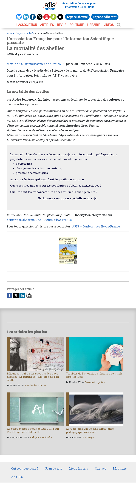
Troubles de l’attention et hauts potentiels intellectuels (94, 375)
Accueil (11, 33)
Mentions (120, 468)
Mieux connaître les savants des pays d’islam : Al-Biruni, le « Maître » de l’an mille (33, 377)
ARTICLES (47, 25)
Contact (100, 468)
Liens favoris (78, 468)
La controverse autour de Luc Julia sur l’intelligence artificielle (33, 430)
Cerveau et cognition (95, 382)
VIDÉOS (109, 25)
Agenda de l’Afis (26, 33)
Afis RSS (17, 477)
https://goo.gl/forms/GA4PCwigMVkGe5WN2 (38, 220)
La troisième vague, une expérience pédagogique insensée (90, 430)
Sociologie (88, 437)
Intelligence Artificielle (40, 437)
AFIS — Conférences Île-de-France (96, 226)
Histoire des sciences (35, 385)
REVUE (61, 25)
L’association (26, 25)
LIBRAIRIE (93, 25)
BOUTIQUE (76, 25)
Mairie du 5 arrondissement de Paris (33, 64)
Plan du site (53, 468)
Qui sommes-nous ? (24, 468)
